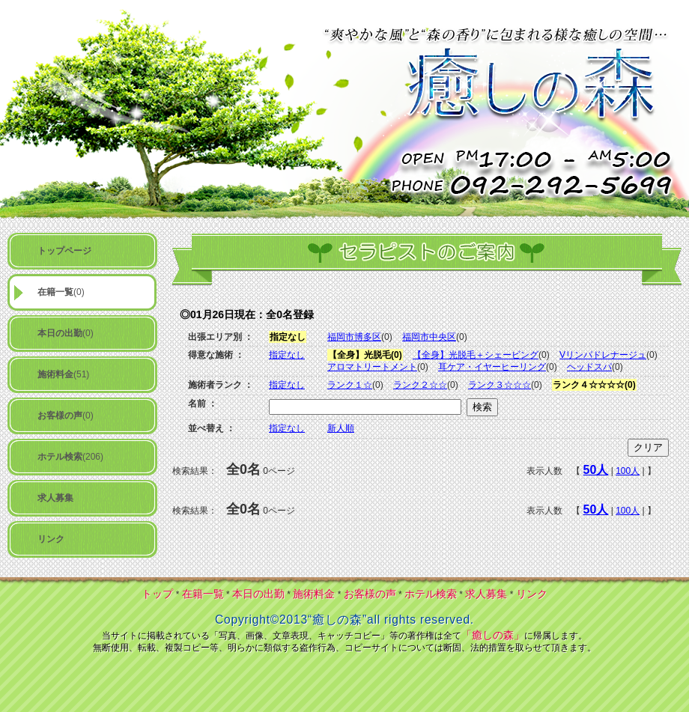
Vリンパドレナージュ (602, 355)
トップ (157, 594)
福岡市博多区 (354, 337)
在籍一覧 (203, 594)
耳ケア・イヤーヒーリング (492, 367)
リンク (531, 594)
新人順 (340, 428)
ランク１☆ (349, 385)
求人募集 (486, 594)
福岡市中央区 (429, 337)
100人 (628, 471)
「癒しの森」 (492, 635)
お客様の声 (370, 594)
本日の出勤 (258, 594)
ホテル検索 (430, 594)
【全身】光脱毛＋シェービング (475, 355)
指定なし (287, 355)
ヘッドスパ (589, 367)
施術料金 (314, 594)
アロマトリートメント (372, 367)
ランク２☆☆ (420, 385)
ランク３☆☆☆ (499, 385)
